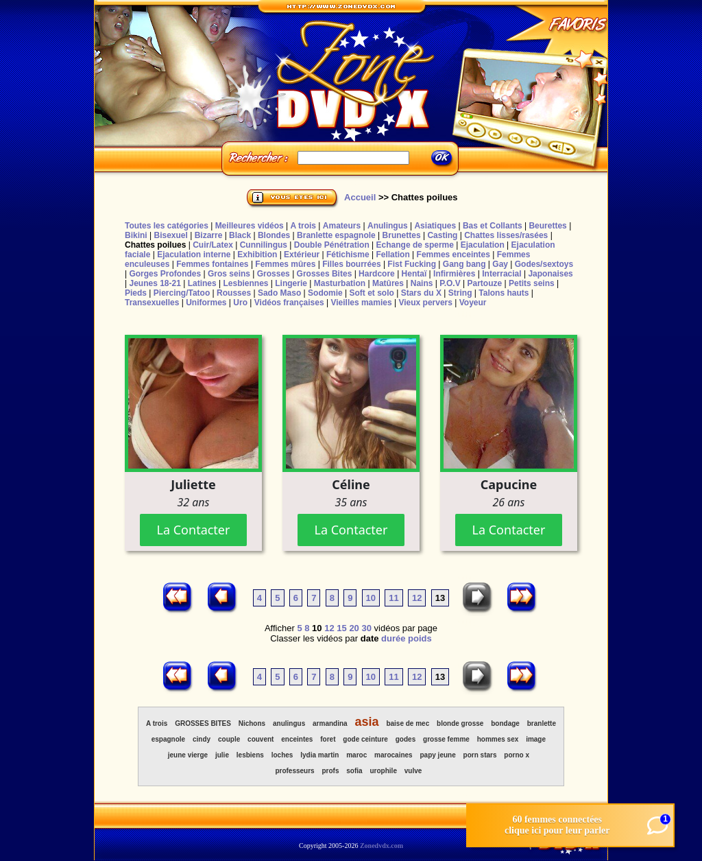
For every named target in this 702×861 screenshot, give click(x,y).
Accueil (360, 197)
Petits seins (532, 283)
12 (417, 598)
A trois (303, 226)
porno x (516, 755)
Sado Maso (279, 293)
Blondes (274, 235)
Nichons (252, 723)
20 (354, 628)
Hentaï (414, 274)
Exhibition (257, 254)
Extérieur (301, 254)
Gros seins (229, 274)
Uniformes (206, 302)
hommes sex (498, 739)
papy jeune (438, 755)
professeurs (294, 771)
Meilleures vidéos (249, 226)
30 (366, 628)
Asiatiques (435, 226)
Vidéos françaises (289, 302)
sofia (354, 771)
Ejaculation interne (193, 254)
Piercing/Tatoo (182, 293)
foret (327, 739)
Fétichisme (348, 254)
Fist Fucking (411, 264)
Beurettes (547, 226)
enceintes (297, 739)
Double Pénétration (332, 245)
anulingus (289, 723)
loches (282, 755)
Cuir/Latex (213, 245)
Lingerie (291, 283)
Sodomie (325, 293)
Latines (202, 283)
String (460, 293)
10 (371, 598)
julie (222, 755)
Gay (500, 264)
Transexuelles (152, 302)
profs (330, 771)
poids (420, 638)
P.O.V (449, 283)
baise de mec (407, 723)
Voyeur (473, 302)
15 (341, 628)
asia (366, 722)
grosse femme (446, 739)
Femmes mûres (285, 264)
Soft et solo (372, 293)
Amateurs (342, 226)
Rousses (234, 293)
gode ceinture (365, 739)
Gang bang (464, 264)
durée (393, 638)
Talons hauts (504, 293)
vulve (413, 771)
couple (229, 739)
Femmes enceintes (453, 254)
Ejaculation (483, 245)
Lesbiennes (245, 283)
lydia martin (319, 755)
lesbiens (250, 755)
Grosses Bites (324, 274)
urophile (383, 771)
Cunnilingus (263, 245)
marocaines (393, 755)
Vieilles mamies (360, 302)
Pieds (136, 293)
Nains (422, 283)
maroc (356, 755)
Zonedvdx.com (381, 845)
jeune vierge (188, 755)
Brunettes (402, 235)
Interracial (501, 274)
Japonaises (550, 274)
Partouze (484, 283)
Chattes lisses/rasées (506, 235)
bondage (505, 723)
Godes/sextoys (544, 264)
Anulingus (387, 226)
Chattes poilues (155, 245)
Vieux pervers (425, 302)
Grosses (273, 274)
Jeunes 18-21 (154, 283)
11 (393, 598)
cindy (201, 739)
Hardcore (377, 274)
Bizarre (209, 235)
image (536, 739)
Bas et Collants (492, 226)
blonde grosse (460, 723)
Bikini (136, 235)
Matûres (388, 283)
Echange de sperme (415, 245)
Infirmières (454, 274)
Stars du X (421, 293)
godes (405, 739)
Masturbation (339, 283)
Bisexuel (170, 235)
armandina (330, 723)
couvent (260, 739)
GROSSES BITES (203, 723)
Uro (240, 302)
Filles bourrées (351, 264)
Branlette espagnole (336, 235)
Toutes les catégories (166, 226)
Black (240, 235)
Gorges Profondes (165, 274)
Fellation (392, 254)
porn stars (480, 755)
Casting (442, 235)
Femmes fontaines (212, 264)
